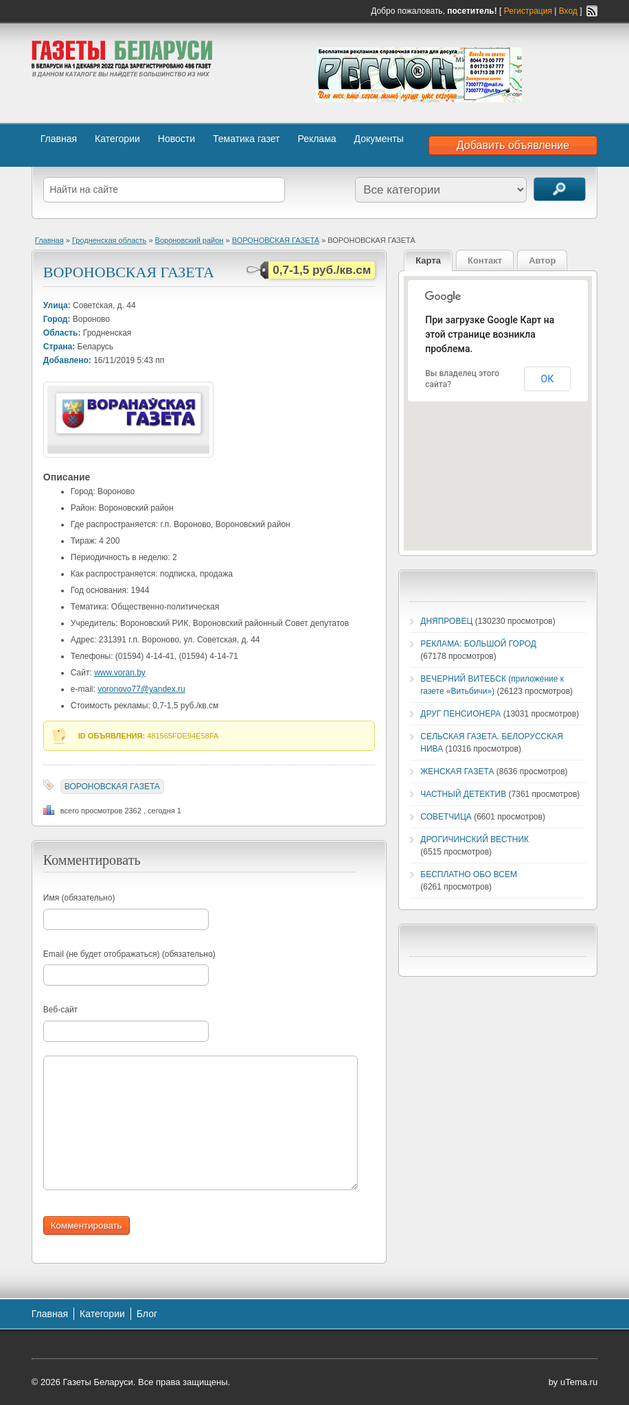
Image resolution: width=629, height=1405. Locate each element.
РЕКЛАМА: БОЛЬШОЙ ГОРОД (478, 644)
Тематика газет (246, 138)
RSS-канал (591, 10)
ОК (547, 378)
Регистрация (528, 11)
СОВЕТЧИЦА (446, 817)
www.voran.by (120, 672)
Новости (176, 138)
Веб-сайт (60, 1009)
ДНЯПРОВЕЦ (446, 621)
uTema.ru (578, 1382)
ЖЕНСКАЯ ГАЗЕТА (457, 771)
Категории (117, 138)
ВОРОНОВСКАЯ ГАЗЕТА (275, 240)
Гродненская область (109, 240)
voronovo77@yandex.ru (141, 689)
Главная (59, 138)
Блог (147, 1313)
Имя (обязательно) (79, 898)
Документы (379, 138)
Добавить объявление (513, 145)
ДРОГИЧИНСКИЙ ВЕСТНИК (474, 839)
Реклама (316, 138)
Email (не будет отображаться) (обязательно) (129, 954)
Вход (568, 11)
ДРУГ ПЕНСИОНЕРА (460, 714)
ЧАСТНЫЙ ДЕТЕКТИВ (463, 794)
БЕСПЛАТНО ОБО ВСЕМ (468, 874)
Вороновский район (189, 240)
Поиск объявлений (560, 189)
